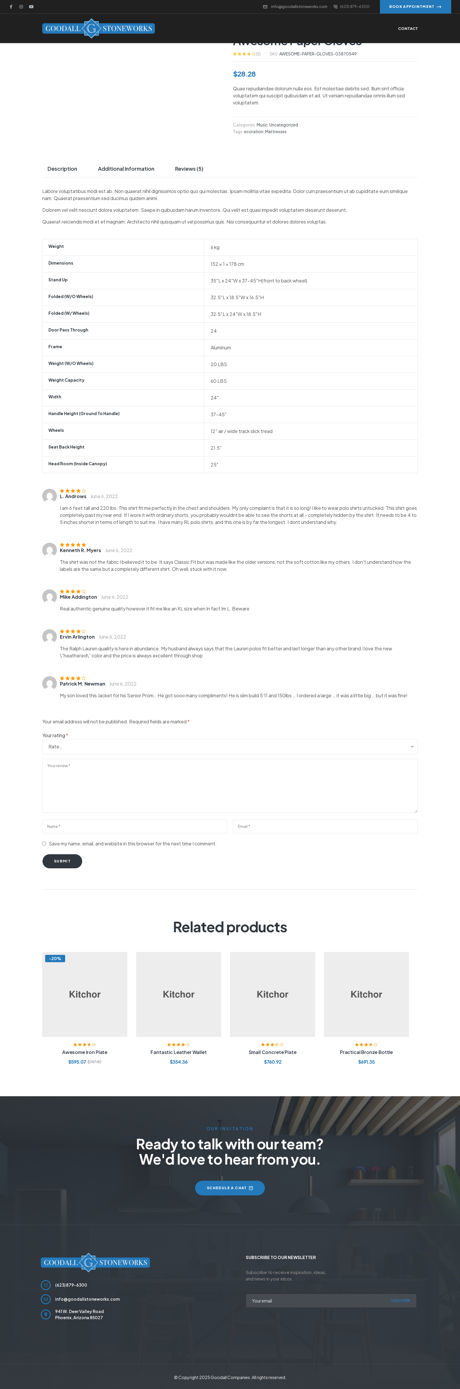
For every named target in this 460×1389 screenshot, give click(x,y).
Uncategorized (283, 124)
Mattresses (276, 131)
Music (262, 124)
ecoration (253, 131)
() (258, 53)
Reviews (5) (189, 168)
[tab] (64, 168)
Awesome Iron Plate (84, 1052)
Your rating (55, 735)
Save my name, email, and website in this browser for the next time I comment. (133, 843)
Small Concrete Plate (273, 1052)
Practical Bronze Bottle (366, 1052)
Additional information (126, 168)
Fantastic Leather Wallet (178, 1052)
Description (62, 168)
